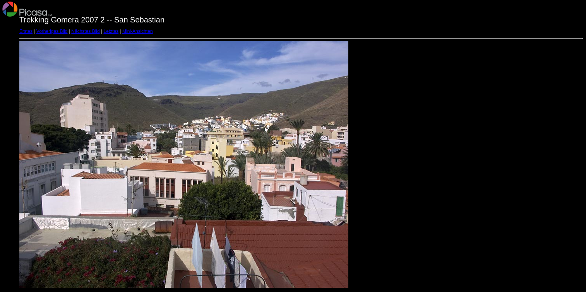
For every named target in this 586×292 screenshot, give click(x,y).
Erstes (26, 31)
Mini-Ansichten (137, 31)
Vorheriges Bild (52, 31)
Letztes (111, 31)
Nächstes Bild (85, 31)
